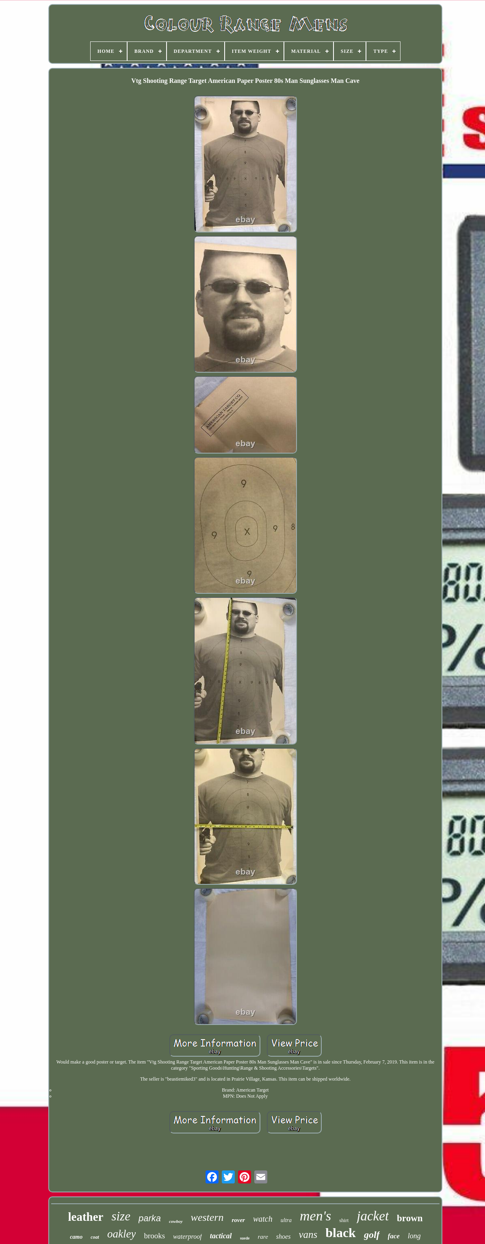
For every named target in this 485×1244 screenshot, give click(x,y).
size (120, 1216)
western (207, 1217)
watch (263, 1218)
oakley (121, 1234)
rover (238, 1220)
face (394, 1236)
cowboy (176, 1221)
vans (308, 1234)
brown (410, 1218)
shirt (344, 1220)
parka (150, 1218)
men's (315, 1215)
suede (245, 1238)
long (414, 1236)
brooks (154, 1235)
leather (85, 1216)
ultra (286, 1220)
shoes (283, 1236)
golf (372, 1234)
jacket (373, 1216)
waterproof (187, 1236)
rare (263, 1236)
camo (76, 1237)
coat (95, 1237)
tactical (221, 1236)
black (340, 1232)
